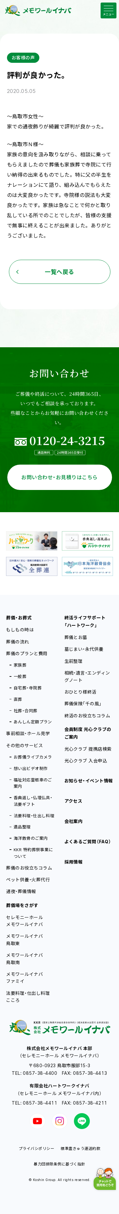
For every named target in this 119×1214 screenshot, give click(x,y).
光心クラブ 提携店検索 (88, 749)
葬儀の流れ (17, 641)
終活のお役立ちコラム (87, 715)
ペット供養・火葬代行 (28, 879)
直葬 (18, 699)
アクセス (73, 801)
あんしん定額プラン (33, 721)
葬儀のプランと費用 (26, 653)
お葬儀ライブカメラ (33, 757)
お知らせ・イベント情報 (88, 780)
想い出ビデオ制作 (31, 768)
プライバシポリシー (36, 1148)
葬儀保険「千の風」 (83, 703)
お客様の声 (23, 57)
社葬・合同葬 (25, 710)
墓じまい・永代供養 (83, 649)
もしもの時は (20, 629)
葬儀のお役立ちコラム (29, 868)
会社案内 (73, 821)
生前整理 (73, 661)
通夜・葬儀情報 (21, 891)
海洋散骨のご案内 (31, 838)
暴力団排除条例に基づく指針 (59, 1164)
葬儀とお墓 (75, 637)
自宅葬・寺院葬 (28, 687)
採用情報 (73, 862)
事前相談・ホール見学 (28, 733)
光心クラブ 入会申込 (85, 760)
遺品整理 (22, 826)
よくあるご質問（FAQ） (87, 841)
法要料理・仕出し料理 (34, 815)
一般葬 (20, 676)
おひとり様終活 (80, 692)
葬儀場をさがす (22, 905)
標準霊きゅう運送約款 (80, 1148)
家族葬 (20, 665)
